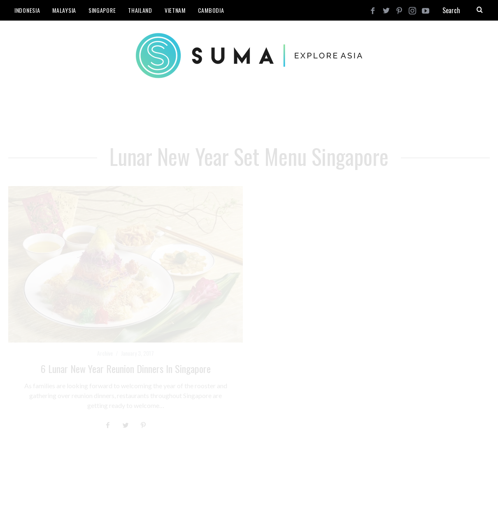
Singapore (102, 10)
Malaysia (64, 10)
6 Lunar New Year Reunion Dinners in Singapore (126, 368)
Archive (105, 353)
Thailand (140, 10)
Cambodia (211, 10)
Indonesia (27, 10)
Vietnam (175, 10)
